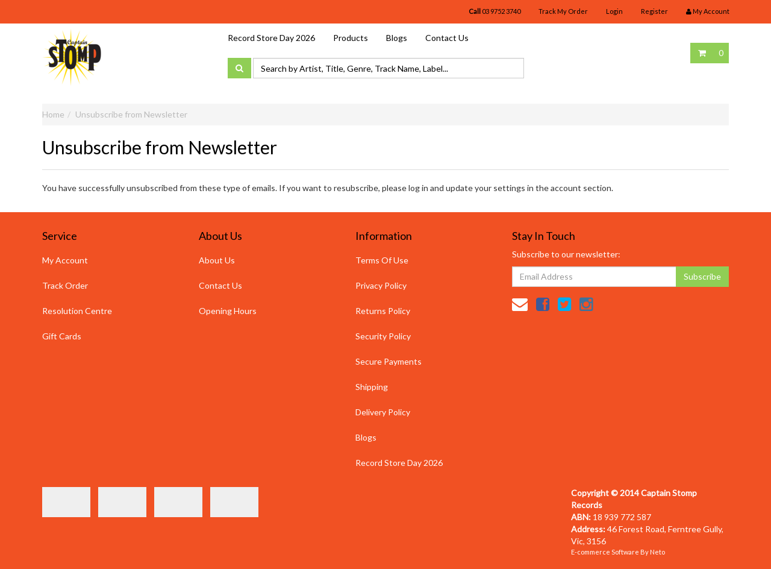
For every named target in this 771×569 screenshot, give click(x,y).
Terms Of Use (381, 260)
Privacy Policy (381, 285)
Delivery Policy (382, 412)
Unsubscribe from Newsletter (131, 114)
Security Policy (383, 336)
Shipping (371, 387)
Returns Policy (382, 311)
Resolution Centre (77, 311)
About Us (217, 260)
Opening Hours (228, 311)
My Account (65, 260)
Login (614, 11)
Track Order (65, 285)
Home (53, 114)
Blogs (396, 38)
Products (350, 38)
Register (654, 11)
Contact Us (447, 38)
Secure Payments (388, 361)
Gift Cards (61, 336)
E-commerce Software (605, 552)
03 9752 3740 (494, 11)
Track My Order (563, 11)
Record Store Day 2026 (271, 38)
